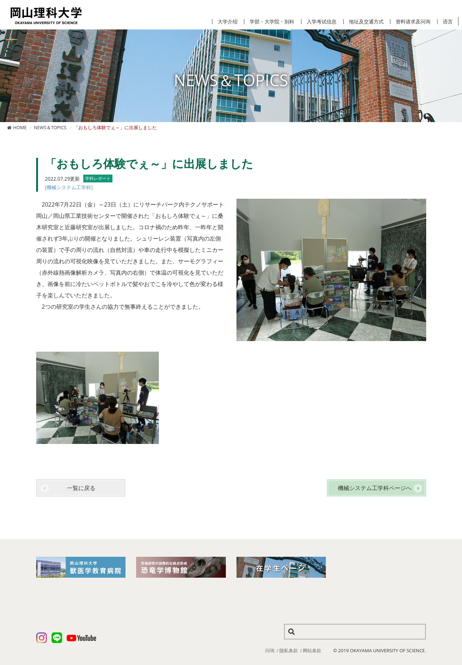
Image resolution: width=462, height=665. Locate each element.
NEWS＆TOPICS (50, 127)
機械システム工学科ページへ (375, 488)
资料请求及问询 (413, 21)
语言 (448, 21)
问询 (269, 650)
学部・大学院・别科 (272, 21)
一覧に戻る (81, 488)
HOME (20, 127)
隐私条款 (288, 650)
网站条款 (312, 650)
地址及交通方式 (366, 21)
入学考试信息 (321, 21)
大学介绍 (228, 21)
